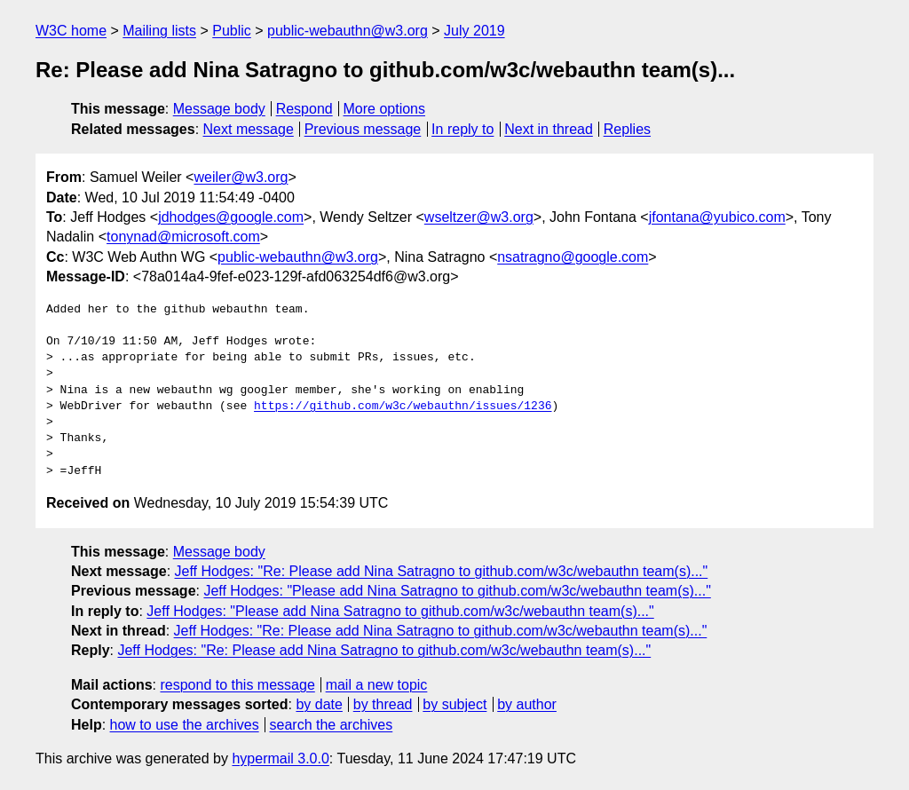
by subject (454, 704)
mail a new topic (377, 684)
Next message (248, 129)
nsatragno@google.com (572, 257)
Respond (304, 108)
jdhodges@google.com (231, 217)
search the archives (331, 724)
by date (319, 704)
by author (527, 704)
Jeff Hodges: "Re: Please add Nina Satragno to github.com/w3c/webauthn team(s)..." (441, 571)
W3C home (71, 30)
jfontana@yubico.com (717, 217)
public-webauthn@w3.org (347, 30)
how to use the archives (184, 724)
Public (231, 30)
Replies (627, 129)
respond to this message (237, 684)
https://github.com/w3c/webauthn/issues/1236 (402, 407)
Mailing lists (159, 30)
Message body (219, 108)
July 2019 (474, 30)
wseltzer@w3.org (479, 217)
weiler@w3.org (241, 177)
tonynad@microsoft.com (183, 236)
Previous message (363, 129)
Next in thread (548, 129)
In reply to (462, 129)
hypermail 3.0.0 (280, 758)
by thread (383, 704)
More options (385, 108)
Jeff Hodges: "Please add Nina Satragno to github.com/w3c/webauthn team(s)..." (456, 590)
